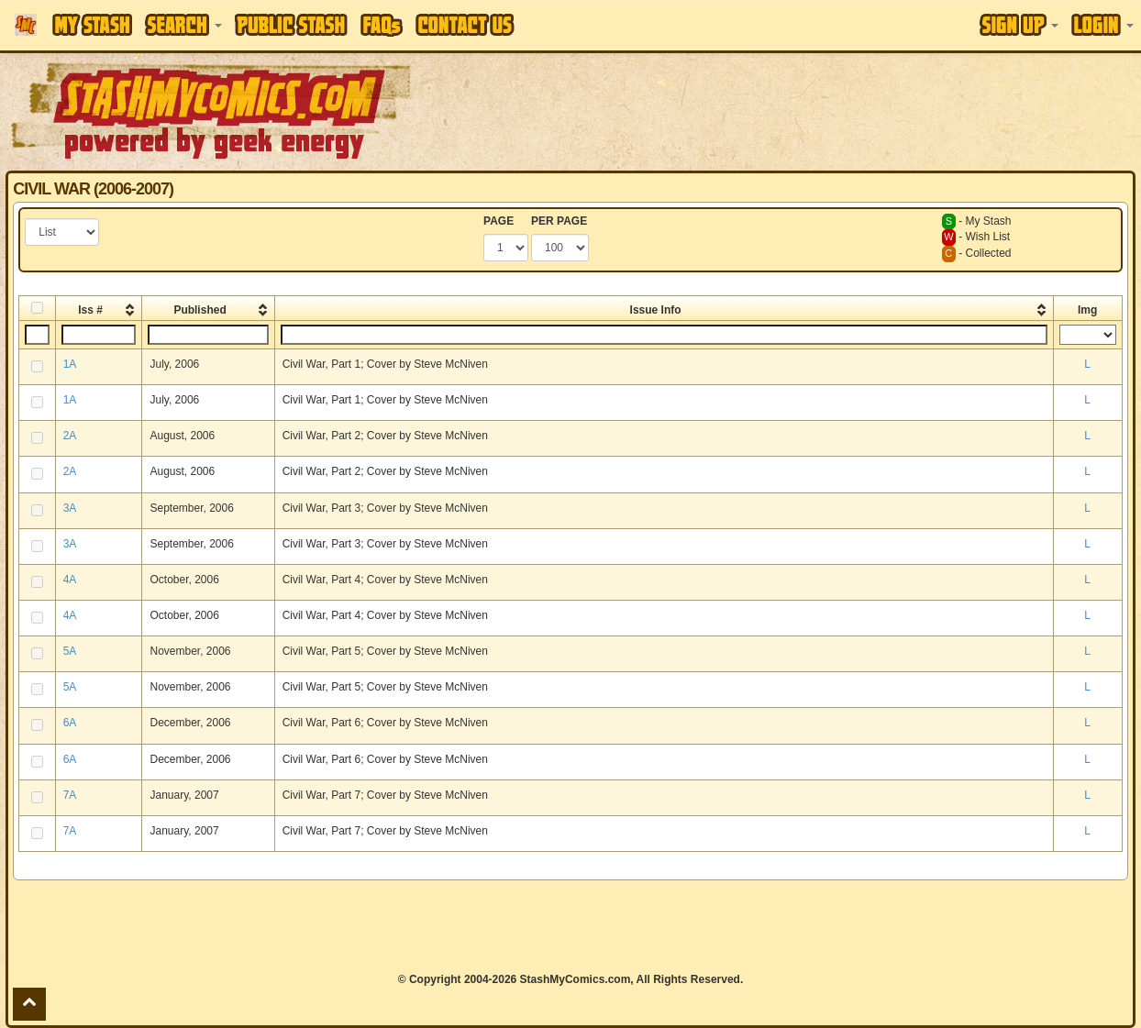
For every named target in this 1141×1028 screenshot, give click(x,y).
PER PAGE (559, 221)
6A (70, 722)
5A (70, 651)
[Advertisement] (570, 926)
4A (70, 579)
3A (70, 508)
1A (70, 364)
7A (70, 795)
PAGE (498, 221)
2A (70, 435)
